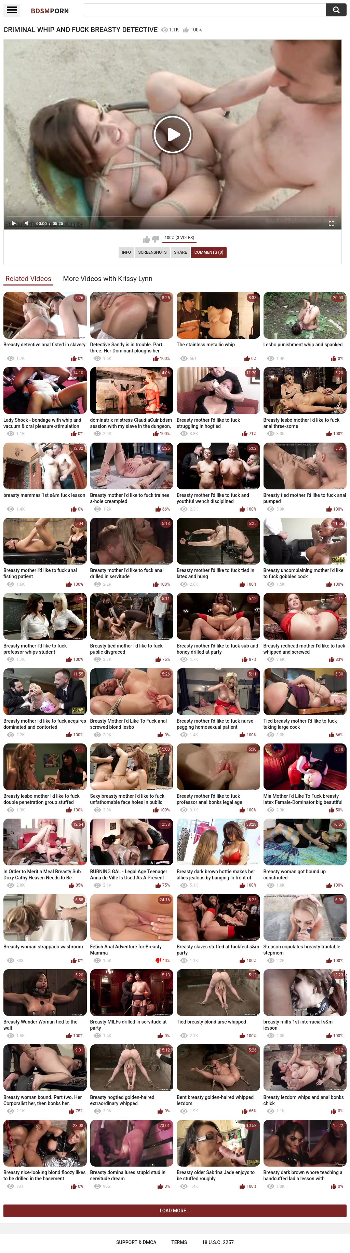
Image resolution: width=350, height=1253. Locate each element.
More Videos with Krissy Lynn (107, 279)
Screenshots (152, 252)
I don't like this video (155, 239)
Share (180, 252)
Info (126, 252)
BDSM (50, 10)
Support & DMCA (136, 1242)
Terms (179, 1242)
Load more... (175, 1210)
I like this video (146, 239)
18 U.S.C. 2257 (218, 1242)
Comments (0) (209, 252)
